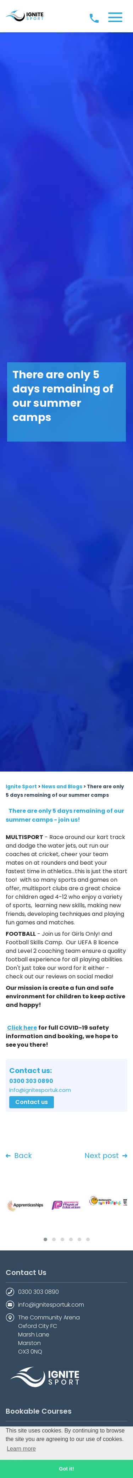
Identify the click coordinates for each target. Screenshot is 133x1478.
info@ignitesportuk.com (51, 1305)
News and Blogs (61, 786)
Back (19, 1156)
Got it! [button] (66, 1469)
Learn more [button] (21, 1449)
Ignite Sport (21, 786)
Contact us (31, 1102)
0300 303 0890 (38, 1292)
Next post (105, 1156)
